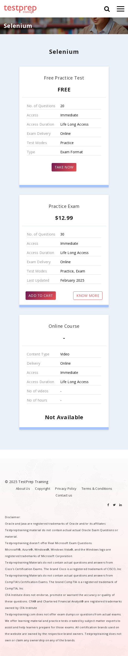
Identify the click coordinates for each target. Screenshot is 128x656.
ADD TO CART (41, 295)
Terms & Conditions (97, 488)
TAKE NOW (64, 167)
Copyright (42, 488)
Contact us (64, 495)
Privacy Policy (65, 488)
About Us (23, 488)
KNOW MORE (87, 295)
